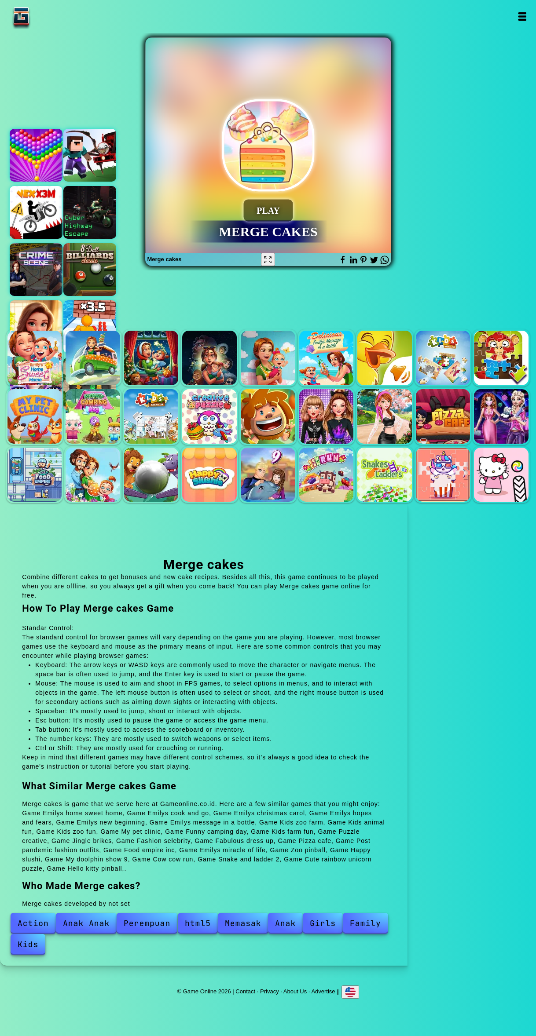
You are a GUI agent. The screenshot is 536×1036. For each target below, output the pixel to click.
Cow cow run (326, 475)
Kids (28, 944)
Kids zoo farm (384, 358)
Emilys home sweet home (34, 358)
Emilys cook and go (93, 358)
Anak (285, 923)
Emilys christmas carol (151, 358)
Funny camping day (93, 416)
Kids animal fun (443, 358)
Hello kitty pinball (501, 475)
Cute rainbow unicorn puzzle (443, 475)
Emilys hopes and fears (209, 358)
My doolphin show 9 (268, 475)
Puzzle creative (209, 416)
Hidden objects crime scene (36, 269)
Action (33, 923)
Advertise (323, 991)
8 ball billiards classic (89, 269)
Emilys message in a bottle (326, 358)
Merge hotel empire (36, 326)
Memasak (243, 923)
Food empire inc (34, 475)
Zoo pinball (151, 475)
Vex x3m (36, 212)
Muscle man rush (89, 326)
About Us (295, 991)
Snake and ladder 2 (384, 475)
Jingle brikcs (268, 416)
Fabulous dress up (384, 416)
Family (365, 923)
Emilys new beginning (268, 358)
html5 (198, 923)
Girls (323, 923)
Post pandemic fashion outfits (501, 416)
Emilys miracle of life (93, 475)
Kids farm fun (151, 416)
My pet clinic (34, 416)
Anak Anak (86, 923)
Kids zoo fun (501, 358)
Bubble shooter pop (36, 155)
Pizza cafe (443, 416)
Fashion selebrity (326, 416)
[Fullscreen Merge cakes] (268, 259)
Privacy (269, 991)
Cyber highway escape (89, 212)
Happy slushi (209, 475)
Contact (245, 991)
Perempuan (147, 923)
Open (522, 16)
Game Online (48, 16)
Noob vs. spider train (89, 155)
